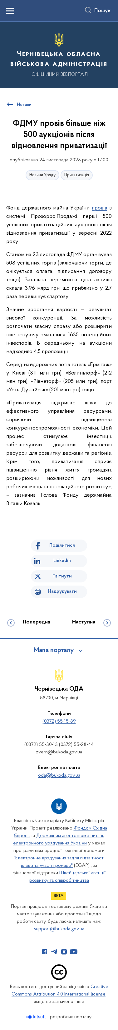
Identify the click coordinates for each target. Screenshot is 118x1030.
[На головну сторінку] (59, 54)
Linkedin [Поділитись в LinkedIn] (62, 560)
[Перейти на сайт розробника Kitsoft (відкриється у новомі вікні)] (37, 1016)
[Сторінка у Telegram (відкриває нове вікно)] (54, 951)
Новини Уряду (42, 175)
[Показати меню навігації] (9, 10)
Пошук (102, 11)
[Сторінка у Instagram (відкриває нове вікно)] (64, 951)
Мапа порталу (54, 650)
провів (99, 208)
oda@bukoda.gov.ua (59, 775)
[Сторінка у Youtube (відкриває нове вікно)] (73, 951)
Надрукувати (62, 591)
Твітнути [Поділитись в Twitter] (62, 576)
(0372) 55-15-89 (59, 721)
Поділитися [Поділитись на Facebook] (62, 545)
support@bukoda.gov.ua (59, 929)
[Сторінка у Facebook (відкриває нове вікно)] (44, 951)
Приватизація (76, 175)
